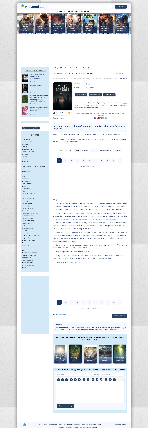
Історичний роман (27, 238)
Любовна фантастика (29, 220)
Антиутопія (25, 245)
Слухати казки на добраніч (31, 128)
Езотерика (25, 146)
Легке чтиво (26, 139)
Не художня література (29, 252)
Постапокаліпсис (27, 262)
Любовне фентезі (27, 206)
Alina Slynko (58, 73)
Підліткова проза (27, 243)
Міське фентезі (27, 223)
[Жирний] (58, 379)
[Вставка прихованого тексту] (114, 379)
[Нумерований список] (88, 379)
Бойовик (24, 248)
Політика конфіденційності (91, 425)
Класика (24, 169)
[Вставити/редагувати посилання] (97, 379)
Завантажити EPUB (95, 94)
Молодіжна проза (27, 218)
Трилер (24, 250)
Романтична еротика (28, 198)
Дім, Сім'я (25, 154)
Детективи (25, 174)
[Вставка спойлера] (110, 379)
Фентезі (24, 156)
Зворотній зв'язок (73, 425)
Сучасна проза (26, 144)
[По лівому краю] (71, 379)
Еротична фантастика (29, 255)
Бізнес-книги (26, 164)
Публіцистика (26, 171)
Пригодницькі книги (28, 149)
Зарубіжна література (29, 193)
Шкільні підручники (28, 151)
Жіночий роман (27, 201)
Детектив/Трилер (27, 228)
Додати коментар (65, 406)
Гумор (23, 176)
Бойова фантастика (28, 208)
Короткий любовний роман (30, 213)
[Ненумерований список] (84, 379)
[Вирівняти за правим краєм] (79, 379)
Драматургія (26, 188)
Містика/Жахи (26, 257)
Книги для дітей (27, 183)
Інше (23, 191)
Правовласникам (60, 314)
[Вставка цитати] (106, 379)
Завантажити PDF (81, 94)
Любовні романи (27, 141)
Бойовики (25, 159)
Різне (23, 225)
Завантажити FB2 (109, 94)
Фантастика (25, 178)
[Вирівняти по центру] (75, 379)
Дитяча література (28, 265)
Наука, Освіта (26, 181)
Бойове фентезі (27, 233)
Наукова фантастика (28, 240)
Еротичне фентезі (27, 215)
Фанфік (24, 270)
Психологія (25, 161)
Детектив (25, 230)
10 (114, 161)
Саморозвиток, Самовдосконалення (33, 166)
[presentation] (123, 35)
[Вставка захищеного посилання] (101, 379)
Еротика (24, 196)
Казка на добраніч (27, 260)
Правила (61, 425)
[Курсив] (62, 379)
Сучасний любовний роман (30, 211)
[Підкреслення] (66, 379)
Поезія (24, 186)
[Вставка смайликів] (93, 379)
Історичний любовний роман (31, 235)
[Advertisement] (74, 48)
